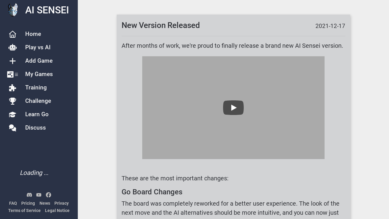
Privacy (61, 203)
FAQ (13, 203)
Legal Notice (57, 210)
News (45, 203)
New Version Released (161, 25)
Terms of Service (24, 210)
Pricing (28, 203)
